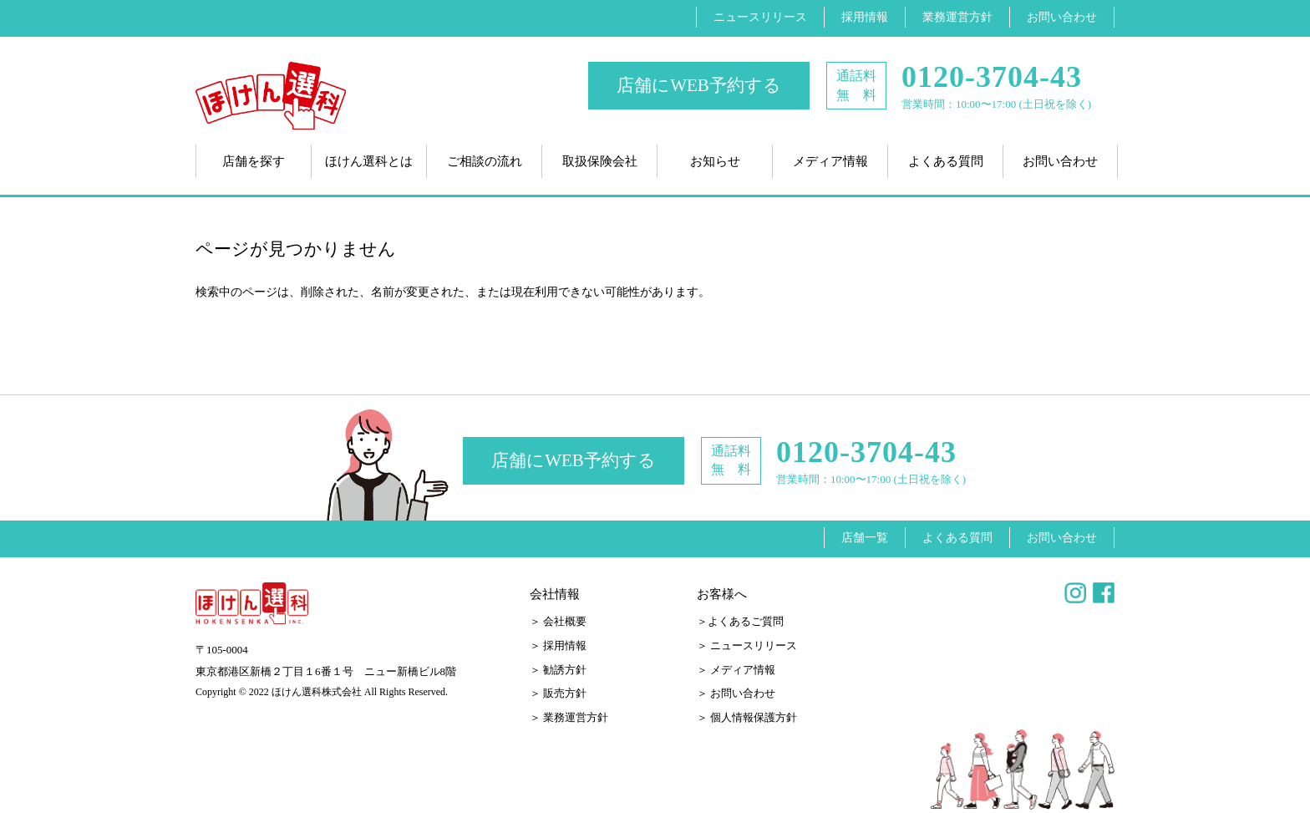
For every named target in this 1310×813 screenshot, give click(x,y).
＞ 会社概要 (558, 621)
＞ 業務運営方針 (569, 717)
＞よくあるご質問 (740, 621)
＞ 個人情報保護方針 (747, 717)
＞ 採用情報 (558, 645)
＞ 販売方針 (558, 693)
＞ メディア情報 (736, 669)
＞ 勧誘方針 (558, 669)
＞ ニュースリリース (747, 645)
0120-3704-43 (991, 77)
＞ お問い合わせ (736, 693)
